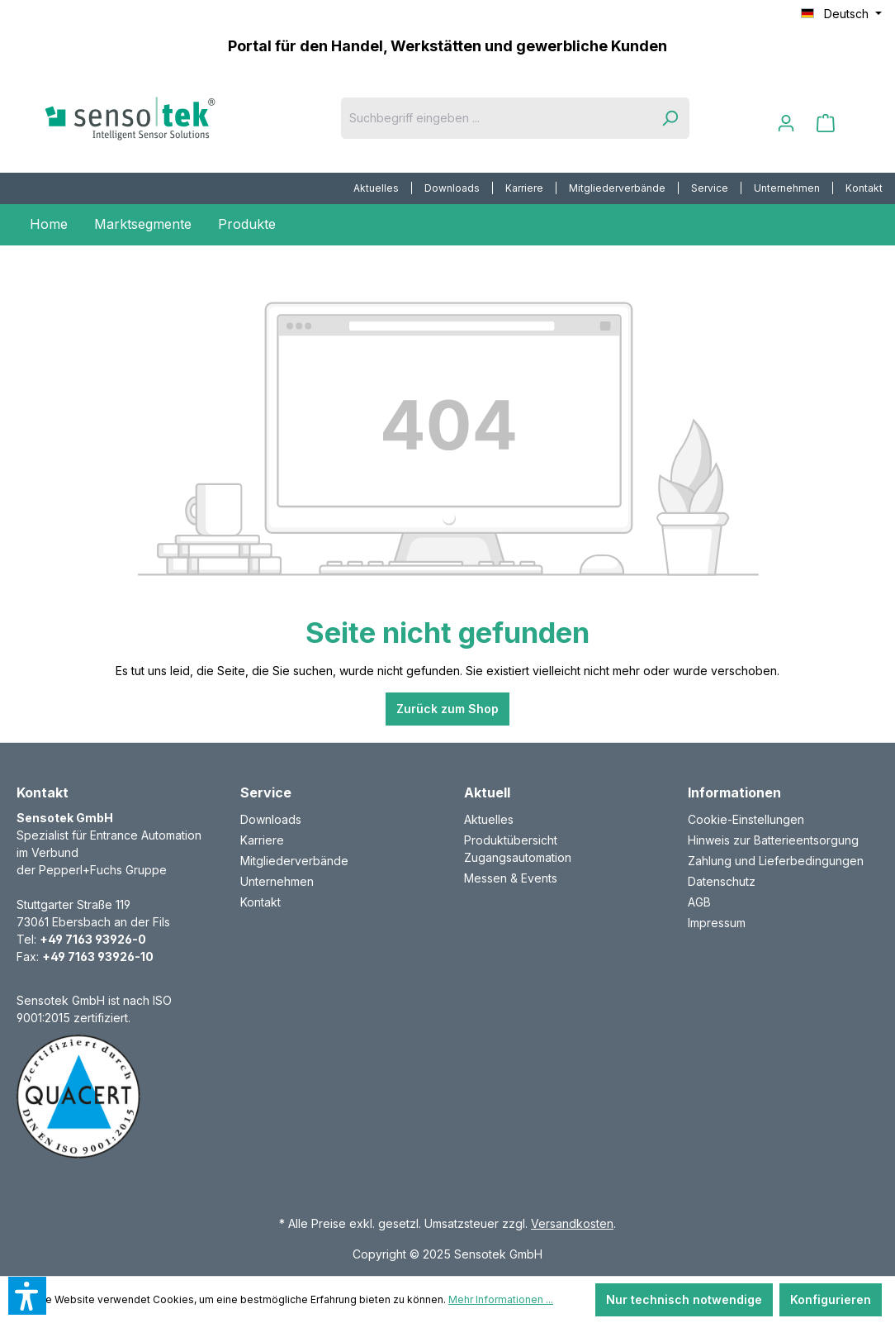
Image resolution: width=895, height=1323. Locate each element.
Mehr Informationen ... (500, 1299)
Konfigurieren (830, 1299)
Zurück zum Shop (447, 709)
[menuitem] (376, 188)
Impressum (717, 923)
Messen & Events (510, 878)
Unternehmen (787, 188)
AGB (699, 902)
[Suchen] (669, 118)
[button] (27, 1296)
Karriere (524, 188)
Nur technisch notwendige (684, 1299)
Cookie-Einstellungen (746, 819)
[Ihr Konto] (786, 123)
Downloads (452, 188)
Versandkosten (572, 1223)
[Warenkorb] (825, 123)
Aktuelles (376, 188)
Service (709, 188)
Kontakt (864, 188)
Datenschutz (721, 881)
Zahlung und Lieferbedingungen (776, 861)
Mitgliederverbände (617, 188)
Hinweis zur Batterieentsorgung (773, 840)
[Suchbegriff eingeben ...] (496, 118)
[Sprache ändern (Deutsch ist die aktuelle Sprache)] (841, 14)
